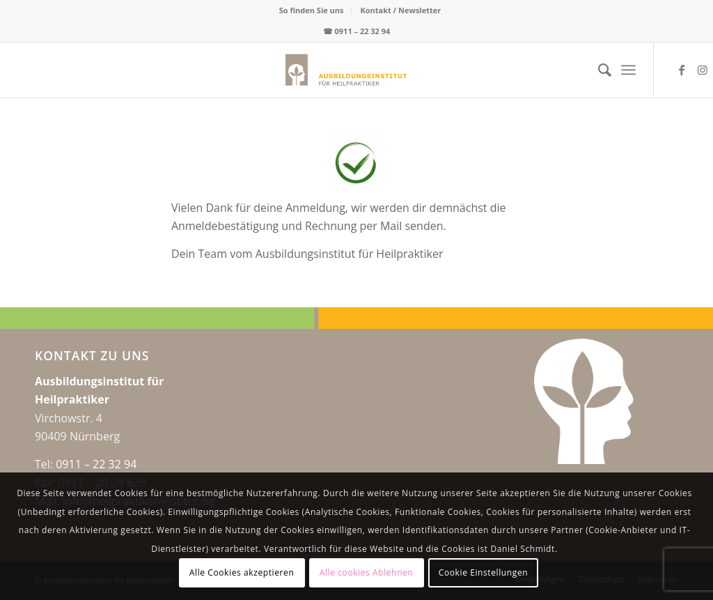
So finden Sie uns (311, 10)
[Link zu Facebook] (681, 69)
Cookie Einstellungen (483, 572)
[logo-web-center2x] (285, 70)
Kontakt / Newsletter (400, 10)
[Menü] (628, 69)
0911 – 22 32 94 (363, 31)
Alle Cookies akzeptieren (242, 572)
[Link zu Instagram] (702, 69)
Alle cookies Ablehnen (367, 572)
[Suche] (597, 70)
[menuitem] (312, 10)
